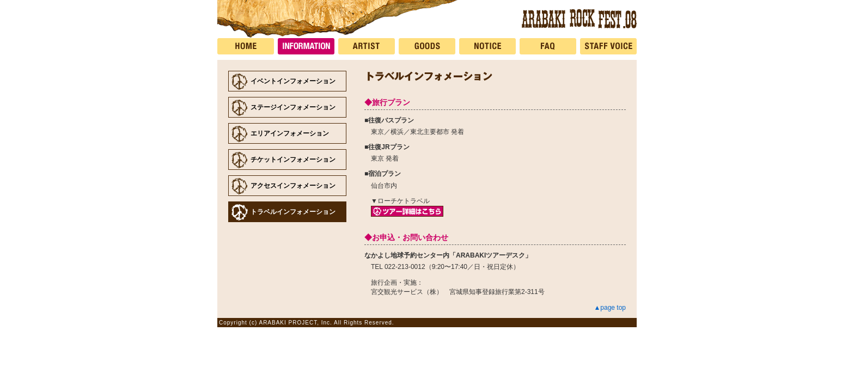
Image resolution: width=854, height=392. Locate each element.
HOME (247, 46)
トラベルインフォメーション (293, 212)
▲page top (610, 307)
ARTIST (368, 46)
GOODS (429, 46)
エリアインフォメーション (290, 133)
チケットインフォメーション (293, 159)
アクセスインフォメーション (293, 185)
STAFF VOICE (608, 46)
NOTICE (489, 46)
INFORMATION (308, 46)
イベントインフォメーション (293, 81)
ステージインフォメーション (293, 107)
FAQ (550, 46)
